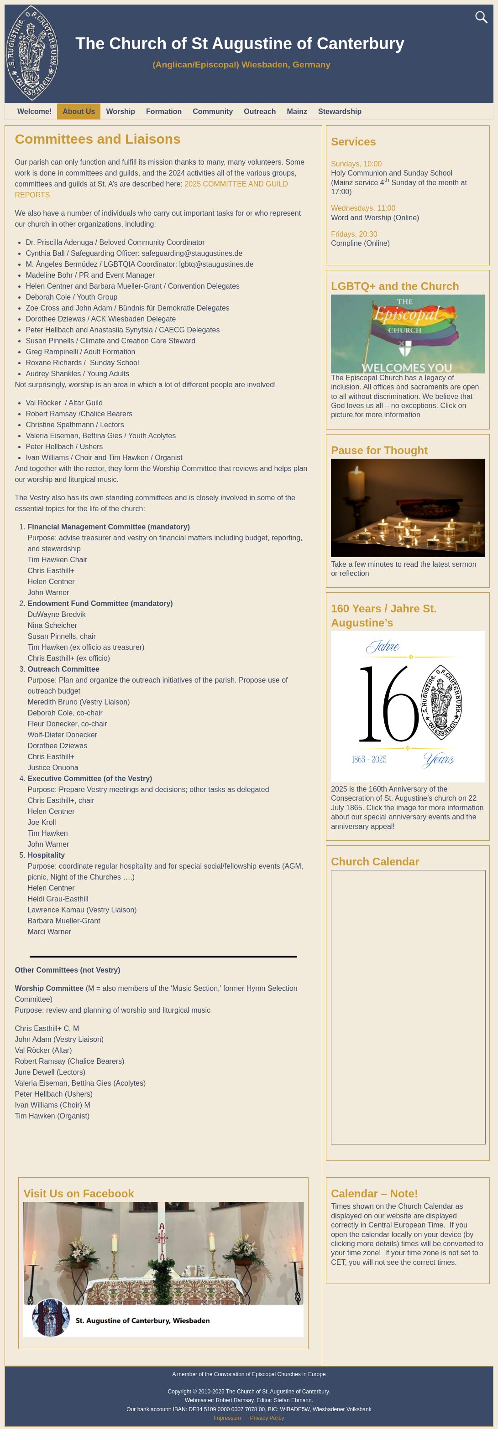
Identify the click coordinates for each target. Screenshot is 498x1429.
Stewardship (340, 111)
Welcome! (34, 111)
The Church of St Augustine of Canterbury (239, 43)
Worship (120, 111)
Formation (164, 111)
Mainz (297, 111)
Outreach (260, 111)
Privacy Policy (267, 1418)
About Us (79, 111)
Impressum (227, 1418)
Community (213, 111)
